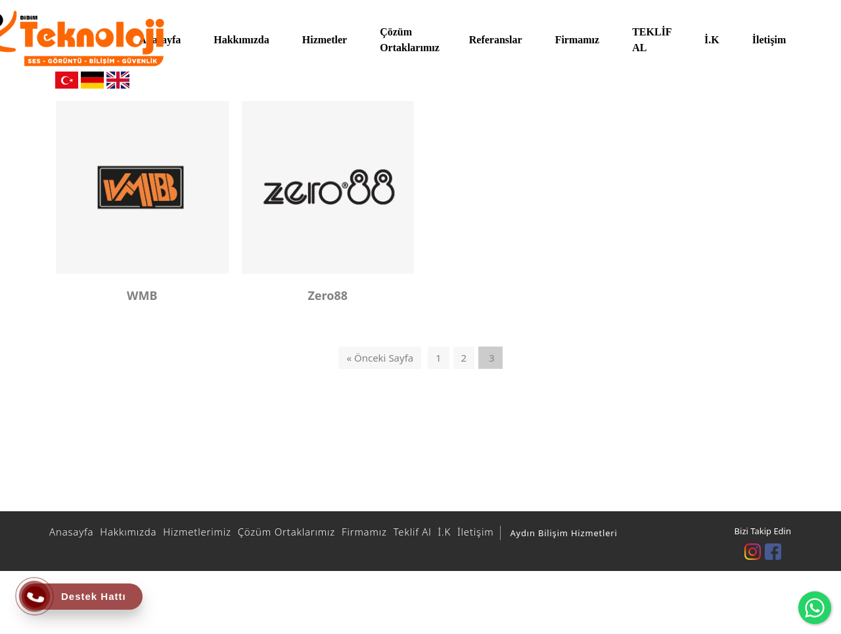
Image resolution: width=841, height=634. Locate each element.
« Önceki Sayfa (379, 357)
